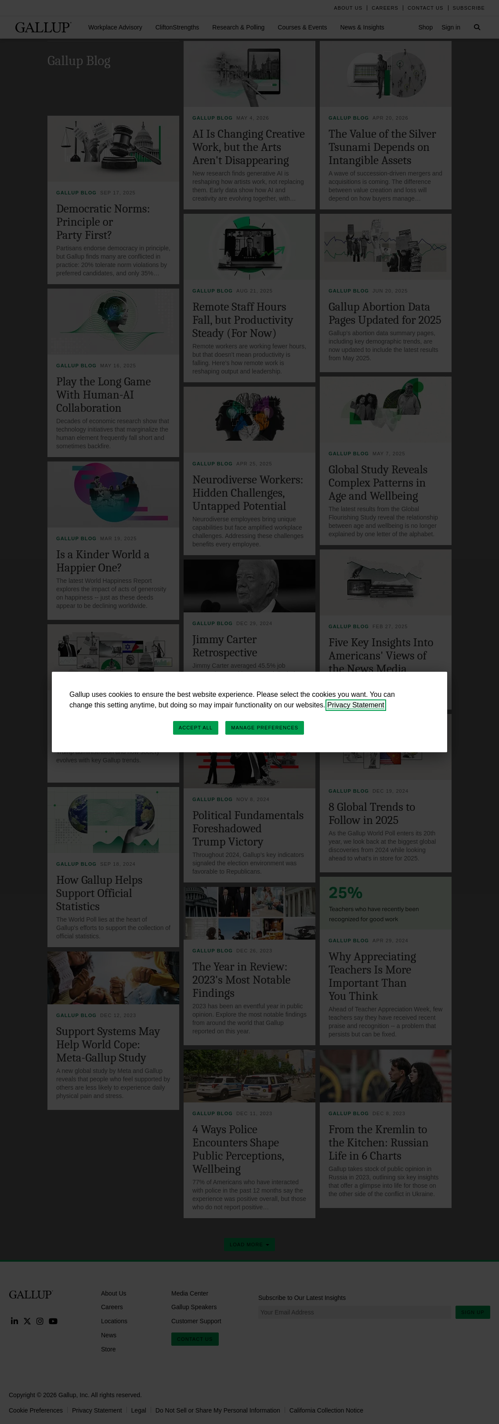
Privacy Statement (355, 705)
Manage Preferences (264, 727)
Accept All (196, 727)
